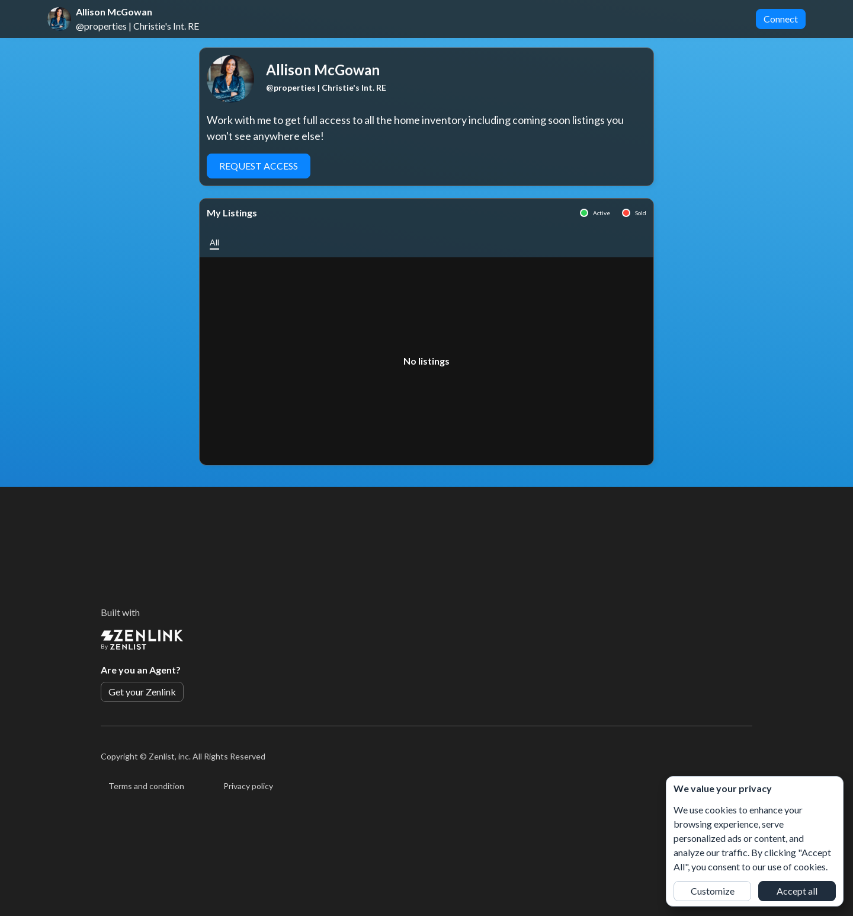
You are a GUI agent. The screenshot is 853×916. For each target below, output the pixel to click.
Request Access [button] (258, 165)
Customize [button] (713, 890)
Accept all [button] (797, 890)
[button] (214, 242)
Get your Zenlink (142, 691)
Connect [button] (781, 18)
